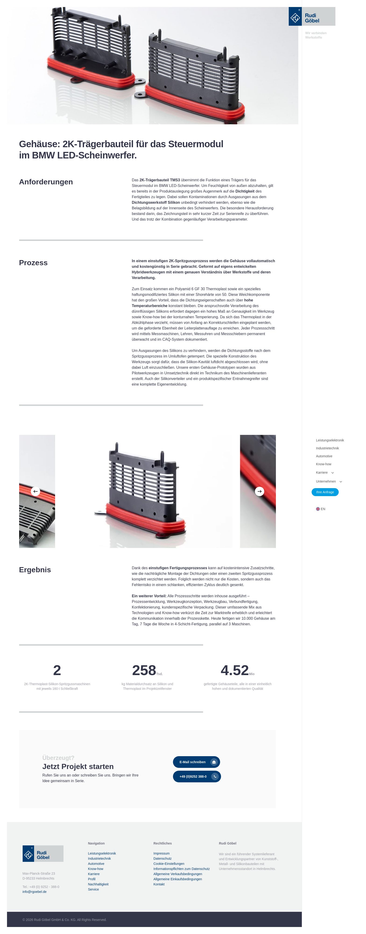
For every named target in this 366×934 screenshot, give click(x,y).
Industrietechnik (99, 858)
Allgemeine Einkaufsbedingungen (178, 879)
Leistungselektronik (102, 853)
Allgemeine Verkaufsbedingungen (178, 874)
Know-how (95, 868)
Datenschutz (163, 858)
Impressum (162, 853)
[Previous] (35, 491)
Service (93, 889)
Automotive (96, 863)
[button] (196, 762)
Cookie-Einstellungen (169, 863)
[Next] (259, 491)
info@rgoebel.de (35, 892)
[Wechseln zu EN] (320, 509)
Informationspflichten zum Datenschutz (182, 868)
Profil (91, 879)
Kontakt (159, 884)
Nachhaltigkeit (98, 884)
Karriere (94, 874)
